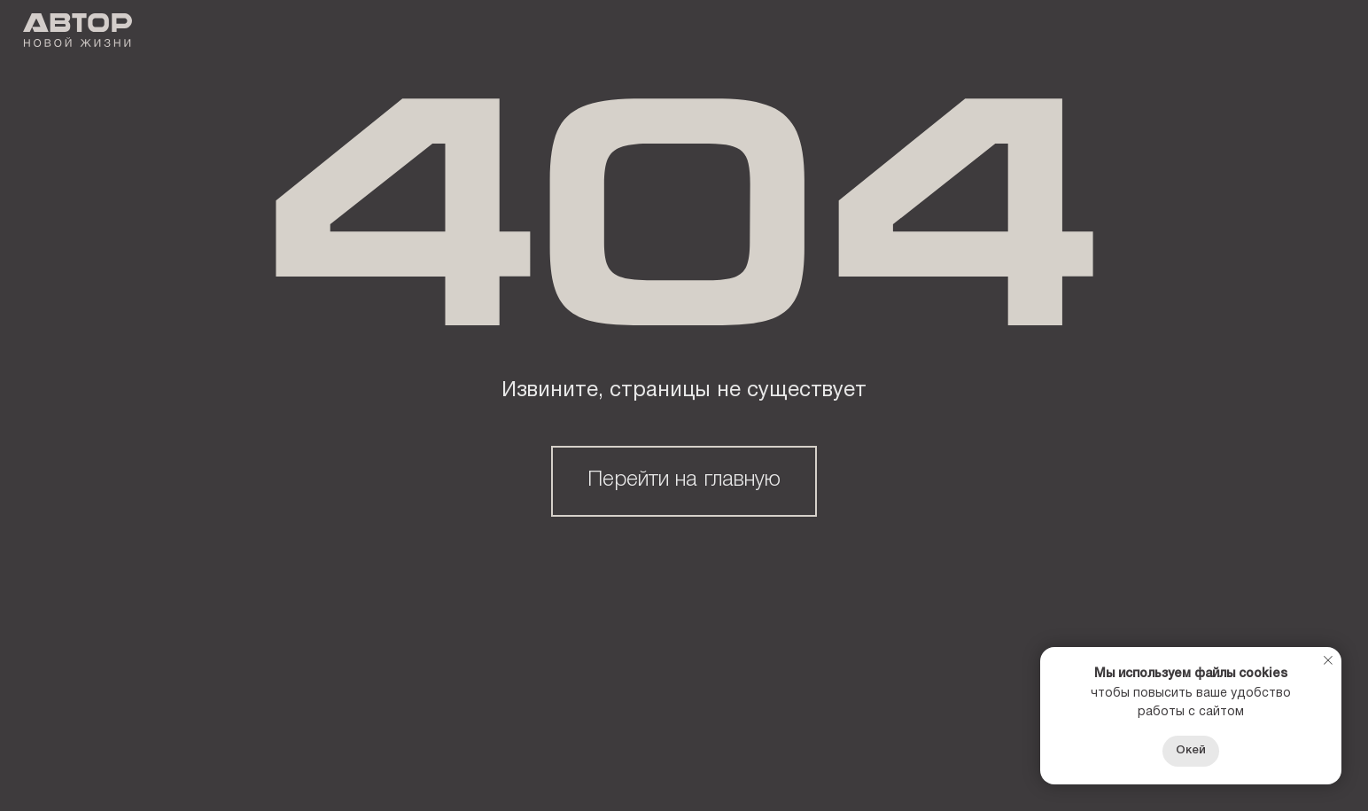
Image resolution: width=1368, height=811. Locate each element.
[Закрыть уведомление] (1328, 660)
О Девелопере (337, 32)
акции (587, 32)
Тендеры (701, 32)
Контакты (1053, 32)
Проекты (478, 32)
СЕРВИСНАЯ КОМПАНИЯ (876, 32)
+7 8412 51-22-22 (1275, 33)
